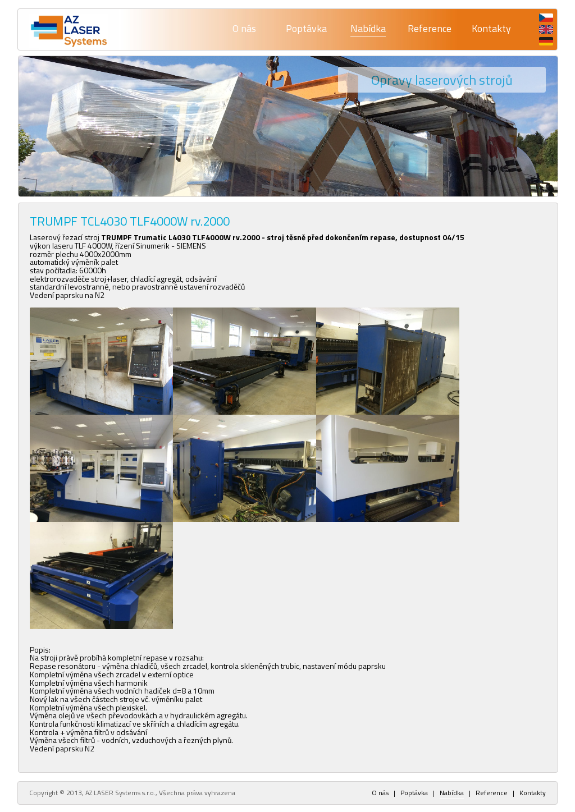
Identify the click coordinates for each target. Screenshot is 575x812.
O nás (244, 28)
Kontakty (491, 28)
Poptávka (306, 28)
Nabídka (368, 28)
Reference (429, 28)
